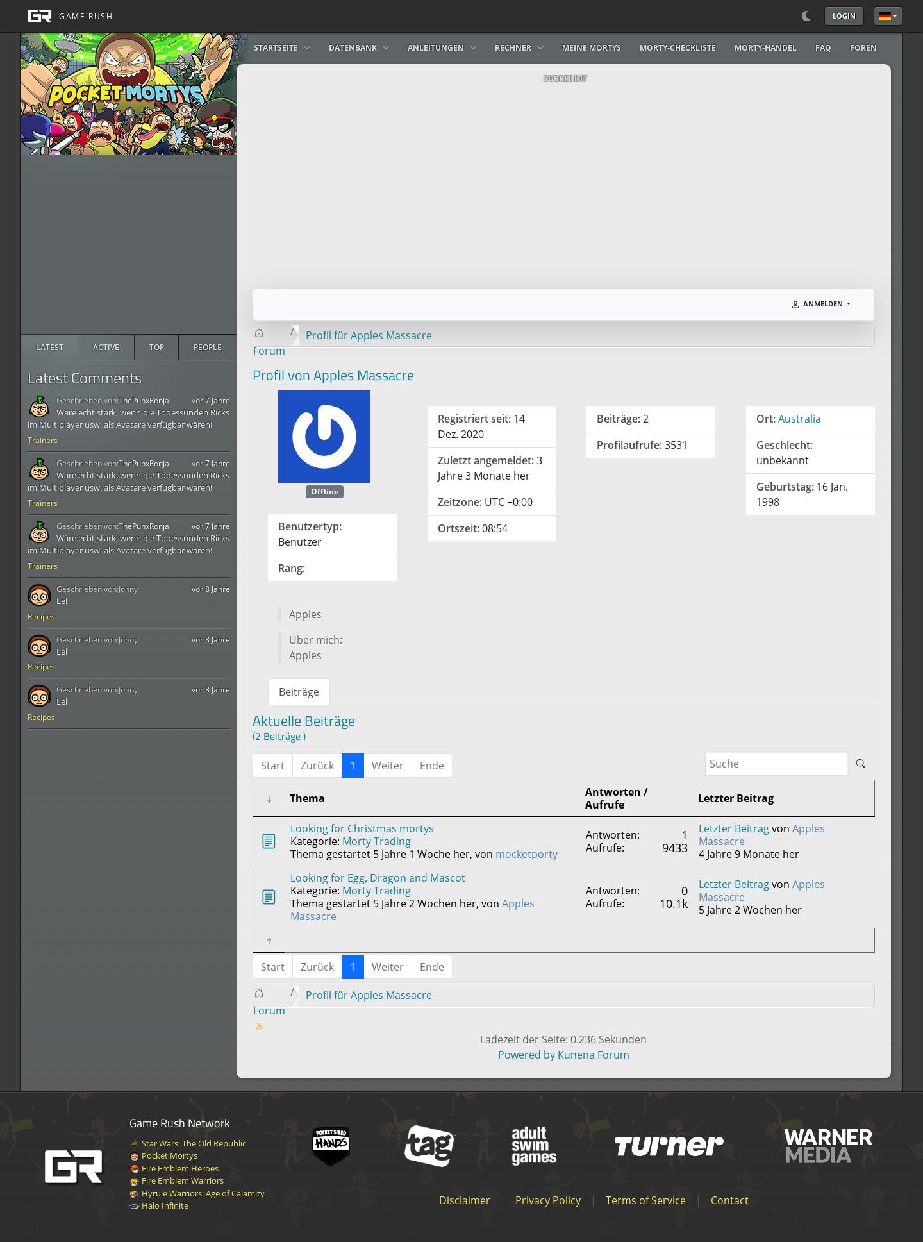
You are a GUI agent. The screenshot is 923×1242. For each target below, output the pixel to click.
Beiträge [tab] (299, 692)
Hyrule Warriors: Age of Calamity (197, 1193)
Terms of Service (646, 1200)
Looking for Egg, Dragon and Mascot (377, 878)
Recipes (41, 616)
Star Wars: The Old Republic (187, 1143)
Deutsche (885, 16)
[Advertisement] (129, 244)
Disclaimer (464, 1200)
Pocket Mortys (163, 1155)
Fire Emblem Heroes (174, 1168)
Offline (324, 491)
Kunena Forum (593, 1055)
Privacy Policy (548, 1200)
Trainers (43, 440)
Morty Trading (376, 841)
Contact (730, 1200)
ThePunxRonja (144, 400)
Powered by (526, 1055)
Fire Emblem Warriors (176, 1180)
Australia (799, 419)
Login (844, 16)
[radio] (49, 347)
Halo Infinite (158, 1205)
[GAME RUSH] (66, 16)
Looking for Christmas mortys (362, 828)
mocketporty (526, 854)
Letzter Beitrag (734, 828)
